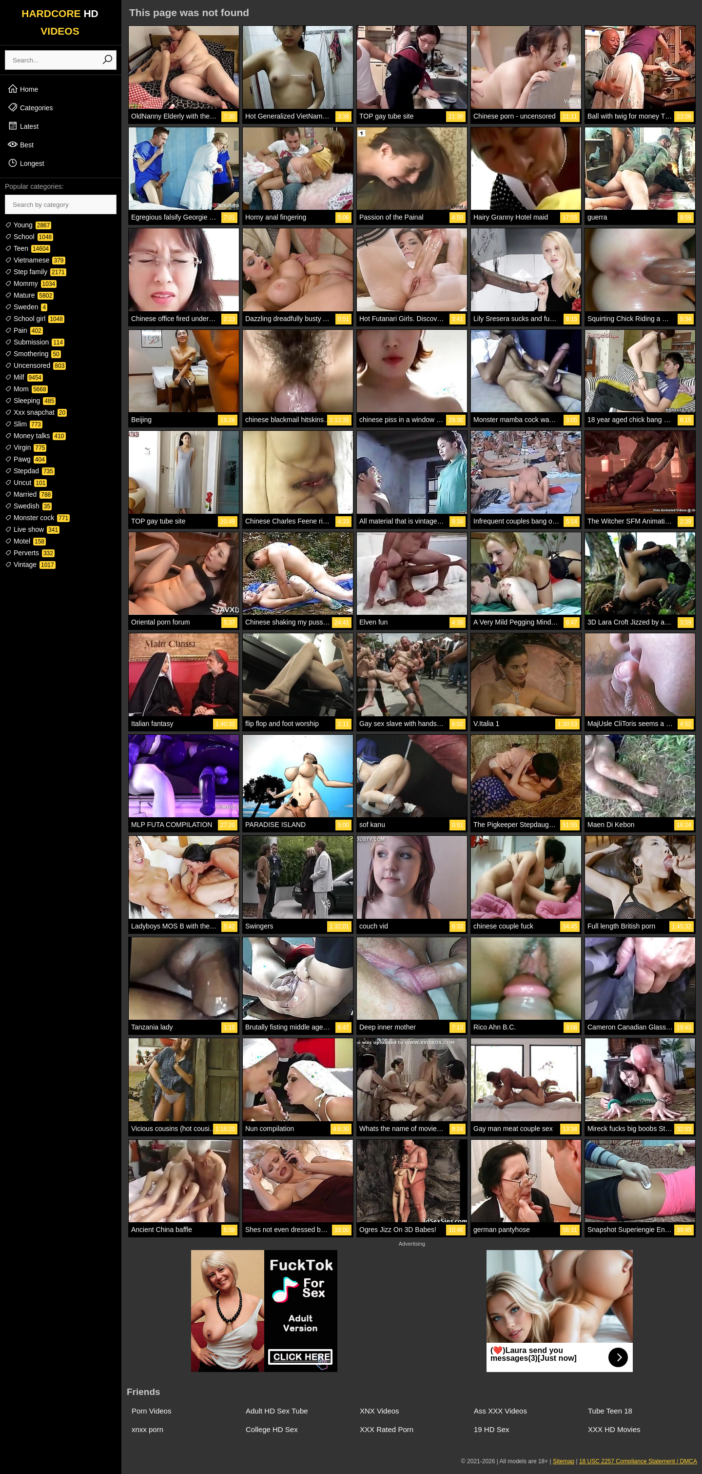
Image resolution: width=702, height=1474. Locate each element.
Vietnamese (35, 260)
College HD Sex (272, 1429)
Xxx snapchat (36, 412)
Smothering (33, 354)
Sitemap (563, 1461)
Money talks (35, 436)
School (29, 237)
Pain (24, 330)
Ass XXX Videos (500, 1411)
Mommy (31, 283)
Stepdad (30, 471)
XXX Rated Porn (386, 1429)
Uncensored (35, 365)
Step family (35, 272)
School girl (34, 319)
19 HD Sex (491, 1429)
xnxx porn (147, 1429)
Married (28, 494)
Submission (34, 342)
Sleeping (30, 400)
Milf (24, 377)
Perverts (30, 553)
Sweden (26, 307)
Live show (32, 529)
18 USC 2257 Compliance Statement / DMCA (638, 1461)
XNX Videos (379, 1411)
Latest (23, 126)
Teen (27, 248)
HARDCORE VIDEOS (59, 22)
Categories (30, 107)
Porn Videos (151, 1411)
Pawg (25, 459)
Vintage (30, 564)
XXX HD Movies (614, 1429)
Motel (25, 541)
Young (28, 225)
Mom (26, 389)
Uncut (26, 482)
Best (20, 144)
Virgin (25, 447)
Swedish (28, 506)
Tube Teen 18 (610, 1411)
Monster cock (37, 518)
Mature (29, 295)
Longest (25, 163)
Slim (23, 424)
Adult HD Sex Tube (277, 1411)
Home (22, 88)
